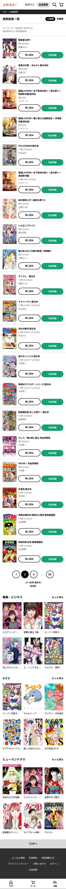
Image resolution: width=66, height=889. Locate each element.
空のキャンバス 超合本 (29, 356)
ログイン (29, 4)
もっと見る (57, 597)
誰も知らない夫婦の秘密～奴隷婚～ (35, 251)
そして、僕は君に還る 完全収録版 (34, 438)
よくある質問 (18, 858)
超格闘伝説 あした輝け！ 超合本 (33, 412)
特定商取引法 (48, 858)
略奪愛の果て (24, 40)
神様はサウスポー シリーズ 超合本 (34, 384)
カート (33, 886)
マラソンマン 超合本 (28, 301)
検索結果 (14, 12)
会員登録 (43, 4)
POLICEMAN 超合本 (28, 146)
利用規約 (33, 858)
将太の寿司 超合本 (27, 328)
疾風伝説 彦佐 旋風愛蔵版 (30, 542)
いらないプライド (26, 225)
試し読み (29, 55)
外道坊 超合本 (25, 489)
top (5, 12)
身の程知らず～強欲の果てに (32, 200)
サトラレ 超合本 (26, 276)
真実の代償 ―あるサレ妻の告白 (33, 65)
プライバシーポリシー (18, 863)
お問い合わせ (39, 863)
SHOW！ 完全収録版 (28, 463)
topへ (33, 844)
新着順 (60, 19)
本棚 (55, 886)
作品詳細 (52, 55)
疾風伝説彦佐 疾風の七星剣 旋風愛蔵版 (36, 515)
